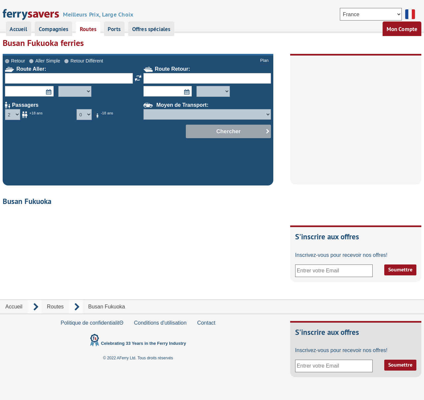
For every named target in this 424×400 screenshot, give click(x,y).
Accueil (18, 29)
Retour (18, 60)
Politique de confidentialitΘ (92, 323)
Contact (206, 323)
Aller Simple (47, 60)
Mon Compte (402, 29)
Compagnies (54, 29)
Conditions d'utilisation (160, 323)
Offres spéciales (151, 29)
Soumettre (400, 269)
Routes (88, 29)
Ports (114, 29)
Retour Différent (87, 60)
